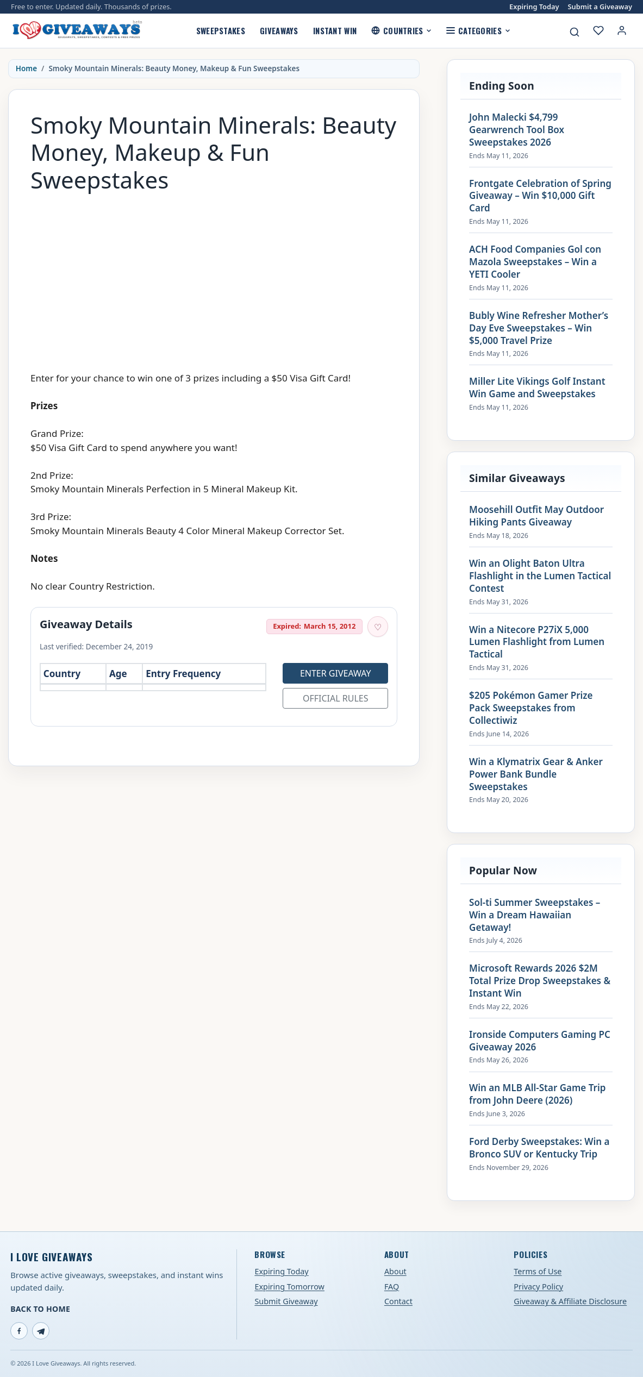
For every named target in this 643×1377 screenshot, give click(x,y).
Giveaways (279, 30)
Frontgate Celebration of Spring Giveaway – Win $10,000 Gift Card (540, 196)
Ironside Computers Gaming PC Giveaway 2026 (539, 1041)
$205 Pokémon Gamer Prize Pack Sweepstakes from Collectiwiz (530, 708)
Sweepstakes (220, 30)
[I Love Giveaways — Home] (76, 30)
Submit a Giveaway (600, 6)
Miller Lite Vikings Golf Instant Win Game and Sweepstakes (537, 387)
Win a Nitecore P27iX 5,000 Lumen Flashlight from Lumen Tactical (536, 642)
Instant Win (335, 30)
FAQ (391, 1286)
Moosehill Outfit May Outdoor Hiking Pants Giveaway (536, 516)
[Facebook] (19, 1331)
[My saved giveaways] (598, 30)
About (395, 1271)
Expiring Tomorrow (289, 1286)
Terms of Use (537, 1271)
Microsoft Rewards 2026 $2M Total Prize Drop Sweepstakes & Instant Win (539, 980)
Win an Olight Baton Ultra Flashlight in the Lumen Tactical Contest (540, 576)
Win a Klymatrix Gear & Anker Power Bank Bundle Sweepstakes (536, 774)
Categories (478, 30)
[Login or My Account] (621, 30)
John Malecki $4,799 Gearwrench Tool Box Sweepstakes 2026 (516, 129)
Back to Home (40, 1309)
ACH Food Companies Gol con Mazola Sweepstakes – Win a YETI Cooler (535, 261)
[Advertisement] (213, 277)
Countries (401, 30)
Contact (398, 1301)
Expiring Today (534, 6)
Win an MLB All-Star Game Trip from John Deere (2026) (537, 1094)
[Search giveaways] (574, 32)
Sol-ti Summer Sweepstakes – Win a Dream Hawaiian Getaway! (534, 915)
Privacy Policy (538, 1286)
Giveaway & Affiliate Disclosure (570, 1301)
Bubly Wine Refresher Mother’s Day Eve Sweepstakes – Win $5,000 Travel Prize (538, 328)
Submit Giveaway (285, 1301)
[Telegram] (40, 1331)
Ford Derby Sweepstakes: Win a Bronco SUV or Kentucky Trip (539, 1148)
